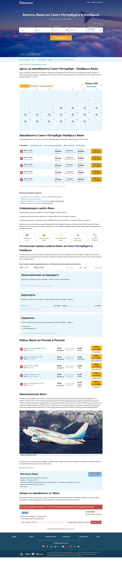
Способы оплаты (101, 544)
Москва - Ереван (84, 544)
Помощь (98, 546)
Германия (31, 551)
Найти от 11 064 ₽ (96, 383)
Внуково (65, 544)
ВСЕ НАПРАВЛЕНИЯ (85, 559)
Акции (45, 64)
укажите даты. (70, 529)
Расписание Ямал (36, 64)
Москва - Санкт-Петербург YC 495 (34, 348)
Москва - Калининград (86, 549)
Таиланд (31, 544)
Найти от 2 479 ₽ (96, 348)
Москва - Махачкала (85, 556)
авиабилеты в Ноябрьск (34, 203)
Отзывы (98, 549)
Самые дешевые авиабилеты (53, 145)
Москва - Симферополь (86, 541)
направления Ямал (28, 467)
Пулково (24, 306)
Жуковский (66, 546)
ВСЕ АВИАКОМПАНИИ (52, 559)
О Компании (100, 539)
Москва (14, 539)
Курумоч (65, 556)
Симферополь (16, 544)
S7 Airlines (49, 541)
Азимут (48, 549)
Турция (31, 541)
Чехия (30, 554)
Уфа (13, 554)
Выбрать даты (96, 522)
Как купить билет (101, 559)
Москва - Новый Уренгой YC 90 (33, 383)
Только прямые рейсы (45, 86)
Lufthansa (48, 556)
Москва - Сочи (83, 539)
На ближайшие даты (35, 145)
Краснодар (15, 546)
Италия (31, 546)
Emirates (48, 551)
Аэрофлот (48, 539)
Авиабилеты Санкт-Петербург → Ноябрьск (34, 197)
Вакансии (99, 554)
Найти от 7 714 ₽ (96, 357)
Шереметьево (67, 541)
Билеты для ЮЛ (97, 2)
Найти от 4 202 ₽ (96, 366)
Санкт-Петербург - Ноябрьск (29, 522)
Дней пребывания (69, 145)
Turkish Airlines (50, 554)
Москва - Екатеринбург (86, 554)
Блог (97, 556)
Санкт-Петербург (17, 541)
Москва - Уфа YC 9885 (31, 366)
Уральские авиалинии (52, 544)
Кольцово (65, 551)
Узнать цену (98, 267)
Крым (30, 539)
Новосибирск (15, 549)
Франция (31, 549)
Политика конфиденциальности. (69, 576)
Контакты (99, 541)
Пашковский (66, 554)
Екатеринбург (16, 551)
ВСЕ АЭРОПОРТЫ (67, 559)
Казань (14, 556)
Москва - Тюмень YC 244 (32, 374)
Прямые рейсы (80, 145)
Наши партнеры (101, 551)
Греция (31, 556)
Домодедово (66, 539)
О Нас (88, 2)
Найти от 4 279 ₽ (96, 374)
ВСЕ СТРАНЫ (32, 559)
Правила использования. (83, 576)
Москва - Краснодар (85, 546)
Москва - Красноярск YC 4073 (33, 357)
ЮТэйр (48, 546)
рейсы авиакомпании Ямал (32, 199)
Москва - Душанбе (84, 551)
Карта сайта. (91, 576)
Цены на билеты (24, 64)
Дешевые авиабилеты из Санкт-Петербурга (34, 201)
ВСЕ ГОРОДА (15, 559)
